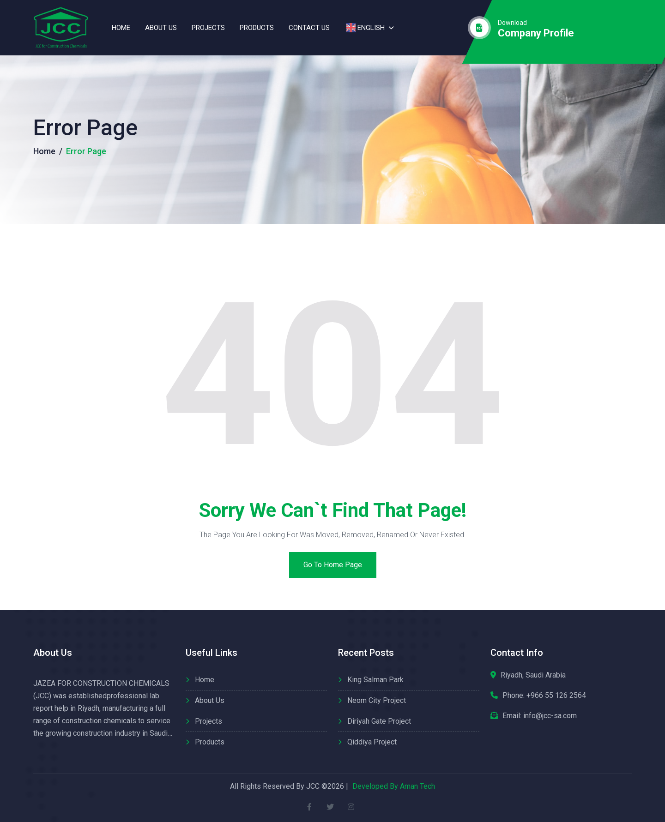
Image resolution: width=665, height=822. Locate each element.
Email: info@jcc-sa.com (539, 715)
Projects (208, 28)
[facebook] (310, 807)
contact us (309, 28)
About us (161, 28)
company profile (536, 33)
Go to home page (332, 564)
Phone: (544, 695)
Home (121, 28)
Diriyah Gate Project (379, 721)
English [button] (365, 27)
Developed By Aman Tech (393, 786)
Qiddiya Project (372, 742)
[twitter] (330, 807)
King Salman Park (375, 679)
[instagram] (351, 807)
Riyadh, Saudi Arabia (533, 675)
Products (257, 28)
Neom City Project (376, 700)
